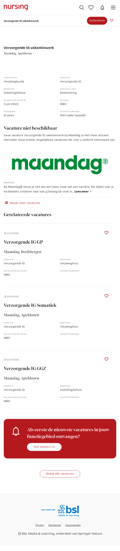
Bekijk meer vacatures (22, 202)
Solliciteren (97, 20)
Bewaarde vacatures (91, 7)
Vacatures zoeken (81, 7)
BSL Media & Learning (38, 533)
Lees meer (82, 191)
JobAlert (102, 7)
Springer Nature (90, 533)
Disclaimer (54, 525)
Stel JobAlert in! (44, 446)
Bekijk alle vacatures (60, 473)
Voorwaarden (73, 525)
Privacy (40, 525)
